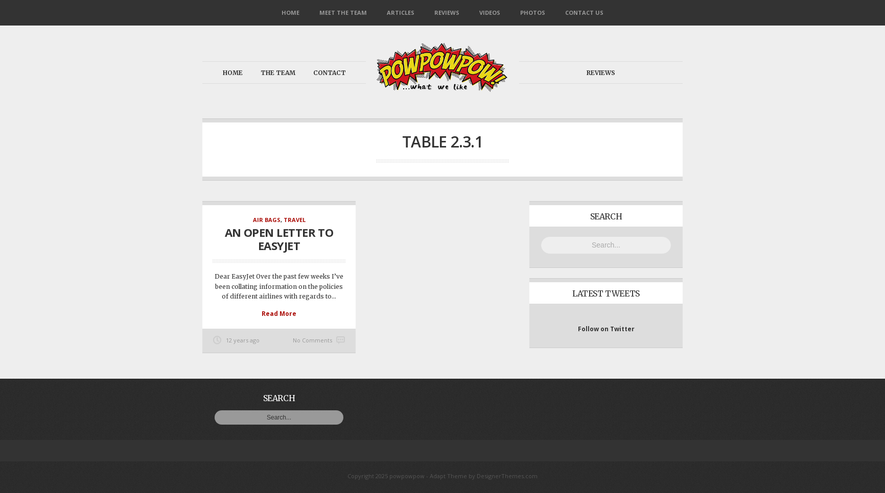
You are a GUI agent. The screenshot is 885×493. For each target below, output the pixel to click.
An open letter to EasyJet (279, 239)
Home (290, 12)
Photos (532, 12)
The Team (278, 73)
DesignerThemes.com (507, 476)
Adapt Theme (448, 476)
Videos (489, 12)
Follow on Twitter (606, 329)
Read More (279, 313)
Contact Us (584, 12)
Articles (400, 12)
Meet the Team (343, 12)
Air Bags (267, 220)
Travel (295, 220)
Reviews (446, 12)
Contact (329, 73)
